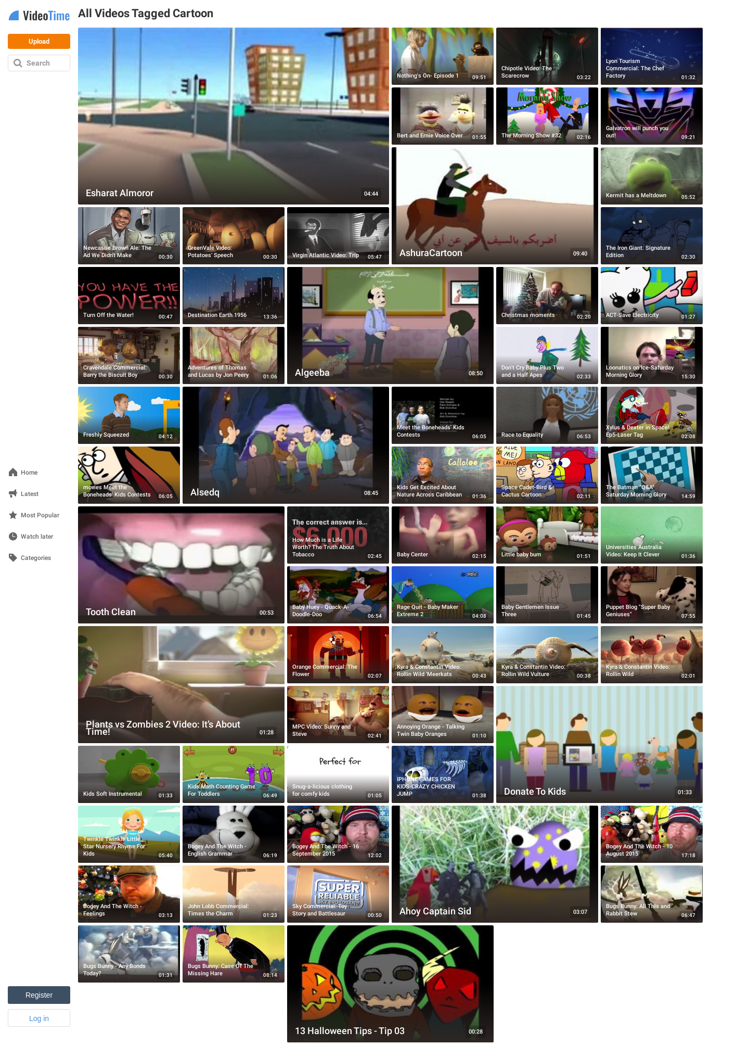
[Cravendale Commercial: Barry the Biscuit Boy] (129, 355)
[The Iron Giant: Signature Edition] (652, 235)
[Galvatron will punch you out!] (652, 116)
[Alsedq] (286, 445)
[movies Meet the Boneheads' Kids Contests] (129, 475)
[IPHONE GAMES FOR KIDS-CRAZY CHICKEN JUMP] (443, 774)
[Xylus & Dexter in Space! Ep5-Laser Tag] (652, 415)
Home (29, 472)
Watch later (37, 536)
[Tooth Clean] (181, 564)
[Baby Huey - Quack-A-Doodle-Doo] (338, 594)
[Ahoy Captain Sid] (495, 864)
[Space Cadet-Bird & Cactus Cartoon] (547, 475)
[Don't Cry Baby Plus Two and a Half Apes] (547, 355)
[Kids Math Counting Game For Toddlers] (234, 774)
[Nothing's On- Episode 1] (443, 56)
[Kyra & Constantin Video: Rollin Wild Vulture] (547, 654)
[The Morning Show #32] (547, 116)
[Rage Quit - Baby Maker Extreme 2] (443, 594)
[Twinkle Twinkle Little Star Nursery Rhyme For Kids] (129, 834)
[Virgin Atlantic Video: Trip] (338, 235)
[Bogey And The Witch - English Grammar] (234, 834)
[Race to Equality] (547, 415)
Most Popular (40, 515)
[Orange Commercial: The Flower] (338, 654)
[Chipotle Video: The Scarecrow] (547, 56)
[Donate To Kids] (599, 744)
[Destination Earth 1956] (234, 295)
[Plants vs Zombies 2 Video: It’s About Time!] (181, 684)
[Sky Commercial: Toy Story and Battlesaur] (338, 894)
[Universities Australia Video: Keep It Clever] (652, 535)
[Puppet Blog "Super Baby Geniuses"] (652, 594)
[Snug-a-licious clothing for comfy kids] (338, 774)
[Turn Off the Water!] (129, 295)
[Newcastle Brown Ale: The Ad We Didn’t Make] (129, 235)
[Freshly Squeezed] (129, 415)
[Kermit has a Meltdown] (652, 176)
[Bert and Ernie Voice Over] (443, 116)
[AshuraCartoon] (495, 205)
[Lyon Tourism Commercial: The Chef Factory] (652, 56)
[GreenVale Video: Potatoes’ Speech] (234, 235)
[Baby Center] (443, 535)
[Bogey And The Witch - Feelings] (129, 894)
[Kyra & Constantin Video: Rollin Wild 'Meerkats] (443, 654)
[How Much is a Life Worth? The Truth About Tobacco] (338, 535)
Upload (39, 41)
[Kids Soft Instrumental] (129, 774)
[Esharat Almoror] (233, 116)
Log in (39, 1018)
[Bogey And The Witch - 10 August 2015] (652, 834)
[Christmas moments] (547, 295)
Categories (36, 558)
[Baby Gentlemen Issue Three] (547, 594)
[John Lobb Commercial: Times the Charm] (234, 894)
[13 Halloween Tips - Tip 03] (390, 983)
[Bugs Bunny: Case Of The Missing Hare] (234, 954)
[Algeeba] (390, 325)
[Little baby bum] (547, 535)
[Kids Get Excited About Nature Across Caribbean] (443, 475)
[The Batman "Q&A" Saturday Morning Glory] (652, 475)
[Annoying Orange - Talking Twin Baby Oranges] (443, 714)
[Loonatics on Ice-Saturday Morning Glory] (652, 355)
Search (38, 63)
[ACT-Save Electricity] (652, 295)
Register (39, 995)
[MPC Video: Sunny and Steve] (338, 714)
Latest (29, 494)
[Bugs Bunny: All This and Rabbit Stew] (652, 894)
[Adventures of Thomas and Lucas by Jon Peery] (234, 355)
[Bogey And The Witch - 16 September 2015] (338, 834)
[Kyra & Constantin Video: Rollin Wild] (652, 654)
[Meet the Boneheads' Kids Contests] (443, 415)
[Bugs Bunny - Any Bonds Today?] (129, 954)
